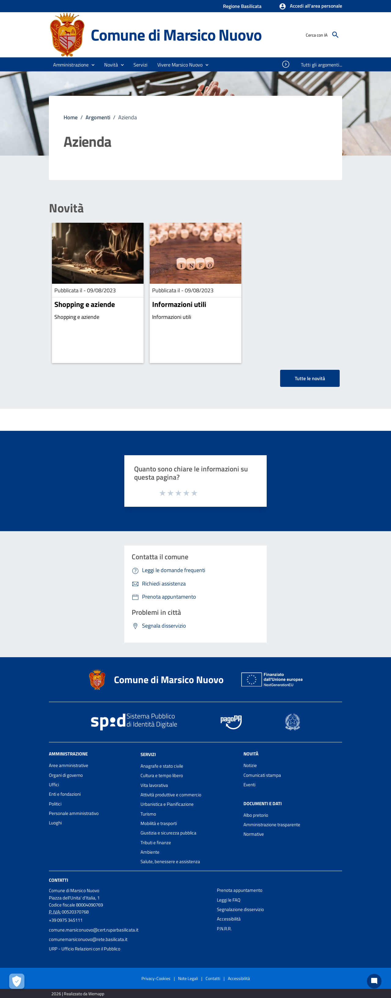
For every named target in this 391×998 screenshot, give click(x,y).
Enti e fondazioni (65, 794)
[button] (310, 6)
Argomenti (98, 117)
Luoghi (55, 822)
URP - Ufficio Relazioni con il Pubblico (84, 948)
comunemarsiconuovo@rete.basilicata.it (88, 939)
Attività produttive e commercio (171, 794)
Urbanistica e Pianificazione (167, 804)
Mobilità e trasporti (159, 823)
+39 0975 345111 (65, 920)
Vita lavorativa (154, 785)
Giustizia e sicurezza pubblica (168, 832)
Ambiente (150, 852)
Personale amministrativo (74, 813)
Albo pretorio (255, 815)
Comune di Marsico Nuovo (176, 35)
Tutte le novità (310, 378)
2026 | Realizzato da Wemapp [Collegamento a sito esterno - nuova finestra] (77, 993)
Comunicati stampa (262, 775)
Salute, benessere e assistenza (170, 861)
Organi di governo (66, 775)
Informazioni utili (179, 304)
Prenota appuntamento (239, 890)
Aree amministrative (68, 765)
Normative (253, 834)
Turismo (148, 813)
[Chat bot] (374, 981)
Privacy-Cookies (155, 978)
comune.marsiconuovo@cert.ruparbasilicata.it (93, 929)
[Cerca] (335, 34)
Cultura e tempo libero (162, 775)
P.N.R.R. (224, 928)
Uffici (54, 784)
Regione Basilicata (242, 6)
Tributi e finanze (156, 842)
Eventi (249, 784)
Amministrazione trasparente (271, 824)
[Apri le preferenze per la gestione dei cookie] (16, 981)
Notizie (250, 765)
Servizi (148, 754)
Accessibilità (229, 918)
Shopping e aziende (84, 304)
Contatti (58, 880)
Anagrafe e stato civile (162, 765)
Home (71, 117)
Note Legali (188, 978)
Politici (55, 803)
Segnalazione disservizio (240, 909)
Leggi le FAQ (228, 899)
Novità (66, 208)
